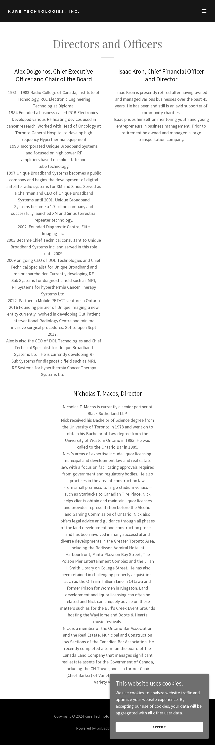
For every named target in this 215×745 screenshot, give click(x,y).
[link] (44, 11)
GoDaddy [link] (103, 728)
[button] (204, 11)
